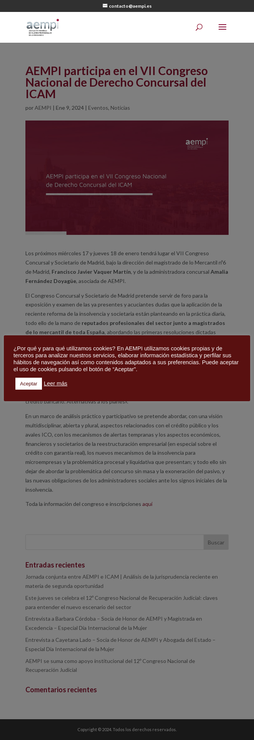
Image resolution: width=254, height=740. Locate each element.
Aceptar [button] (28, 384)
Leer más (55, 383)
